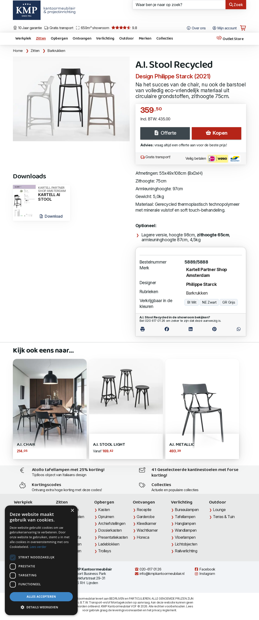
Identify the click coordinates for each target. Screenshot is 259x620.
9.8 (124, 28)
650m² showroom (92, 28)
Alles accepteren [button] (41, 597)
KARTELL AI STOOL (52, 194)
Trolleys (104, 550)
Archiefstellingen (111, 523)
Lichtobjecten (186, 544)
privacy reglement (164, 610)
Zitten (41, 38)
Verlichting (105, 38)
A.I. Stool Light (109, 444)
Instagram (204, 573)
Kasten (104, 509)
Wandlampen (186, 530)
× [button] (72, 511)
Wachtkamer (147, 530)
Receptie (144, 509)
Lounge (219, 509)
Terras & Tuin (223, 516)
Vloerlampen (185, 537)
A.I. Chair (26, 444)
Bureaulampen (187, 509)
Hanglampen (185, 523)
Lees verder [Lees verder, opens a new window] (38, 547)
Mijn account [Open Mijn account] (224, 28)
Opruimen (106, 516)
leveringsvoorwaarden (127, 610)
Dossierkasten (110, 530)
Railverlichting (186, 550)
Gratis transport (58, 28)
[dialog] (41, 560)
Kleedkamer (146, 523)
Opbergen (59, 38)
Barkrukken (56, 51)
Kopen (216, 133)
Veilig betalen (213, 159)
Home (18, 51)
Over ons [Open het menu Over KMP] (196, 28)
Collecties (164, 38)
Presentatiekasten (113, 537)
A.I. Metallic (182, 444)
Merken (145, 38)
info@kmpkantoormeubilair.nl (159, 573)
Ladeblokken (108, 544)
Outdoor (126, 38)
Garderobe (145, 516)
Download (50, 216)
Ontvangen (82, 38)
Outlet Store (230, 38)
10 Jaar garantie (27, 28)
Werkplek (23, 38)
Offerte (164, 133)
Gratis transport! (155, 157)
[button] (41, 607)
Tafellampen (185, 516)
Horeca (143, 537)
